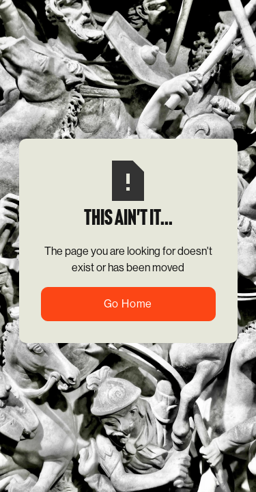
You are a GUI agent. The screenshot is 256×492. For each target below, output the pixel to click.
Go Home (128, 303)
